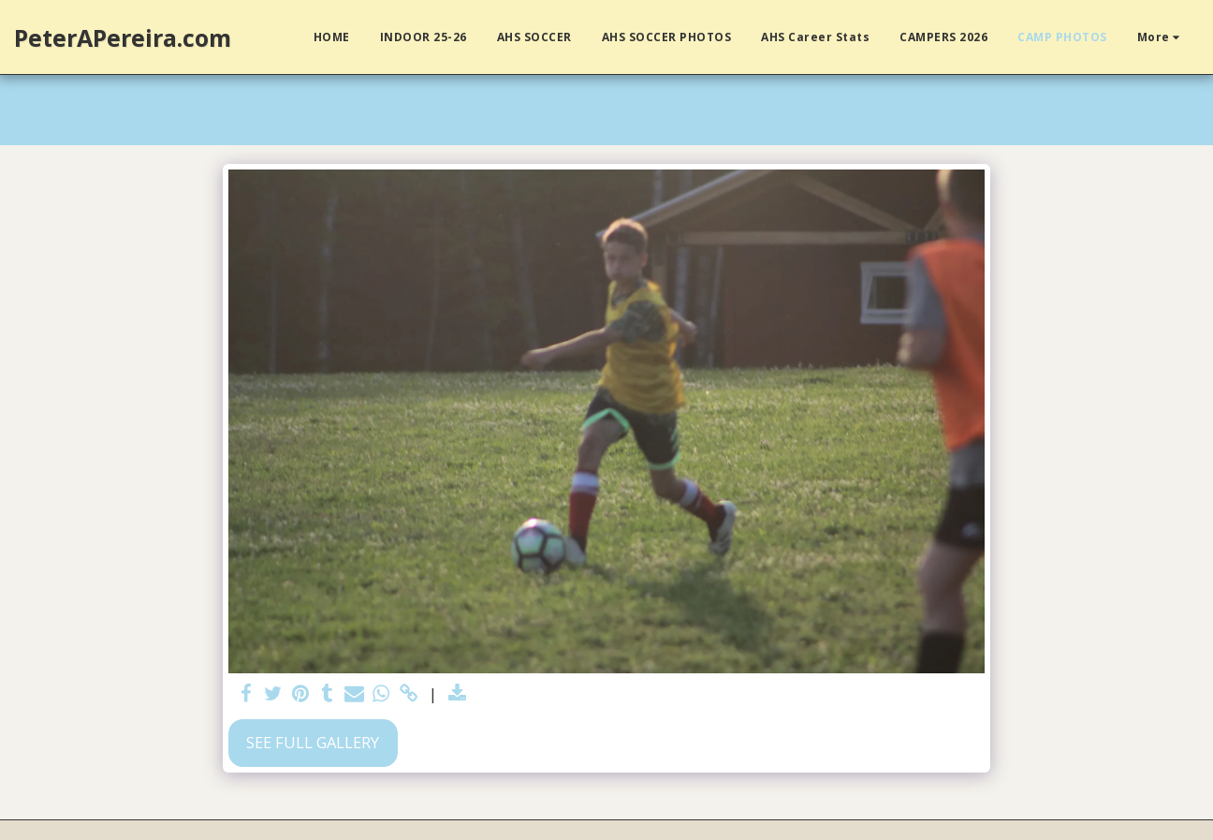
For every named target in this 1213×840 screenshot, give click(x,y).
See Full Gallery (312, 742)
